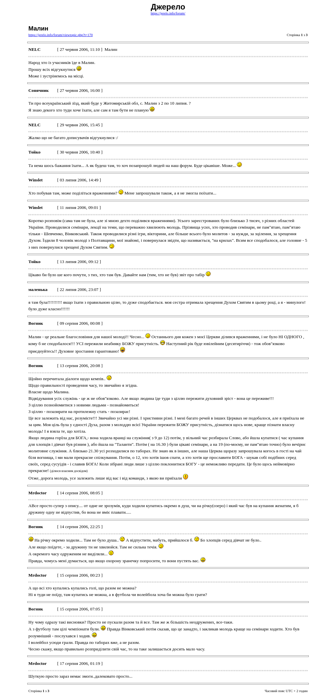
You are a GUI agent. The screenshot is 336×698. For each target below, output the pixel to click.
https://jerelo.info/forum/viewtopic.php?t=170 (61, 35)
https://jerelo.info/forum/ (168, 13)
